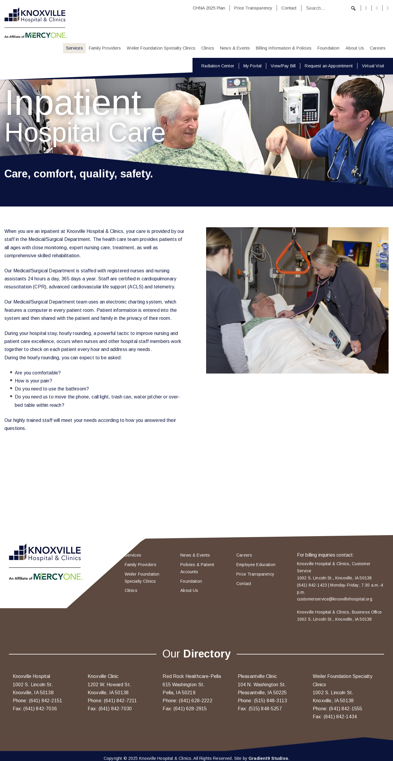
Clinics (207, 48)
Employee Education (255, 564)
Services (74, 48)
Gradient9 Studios (268, 758)
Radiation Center (217, 65)
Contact (288, 8)
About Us (355, 48)
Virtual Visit (373, 65)
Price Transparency (253, 8)
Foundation (328, 48)
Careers (378, 48)
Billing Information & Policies (284, 48)
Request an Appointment (329, 65)
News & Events (235, 48)
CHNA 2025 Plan (209, 8)
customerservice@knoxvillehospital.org (334, 599)
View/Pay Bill (283, 65)
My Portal (252, 65)
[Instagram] (377, 8)
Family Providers (105, 48)
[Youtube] (388, 8)
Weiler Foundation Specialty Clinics (161, 48)
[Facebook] (366, 8)
